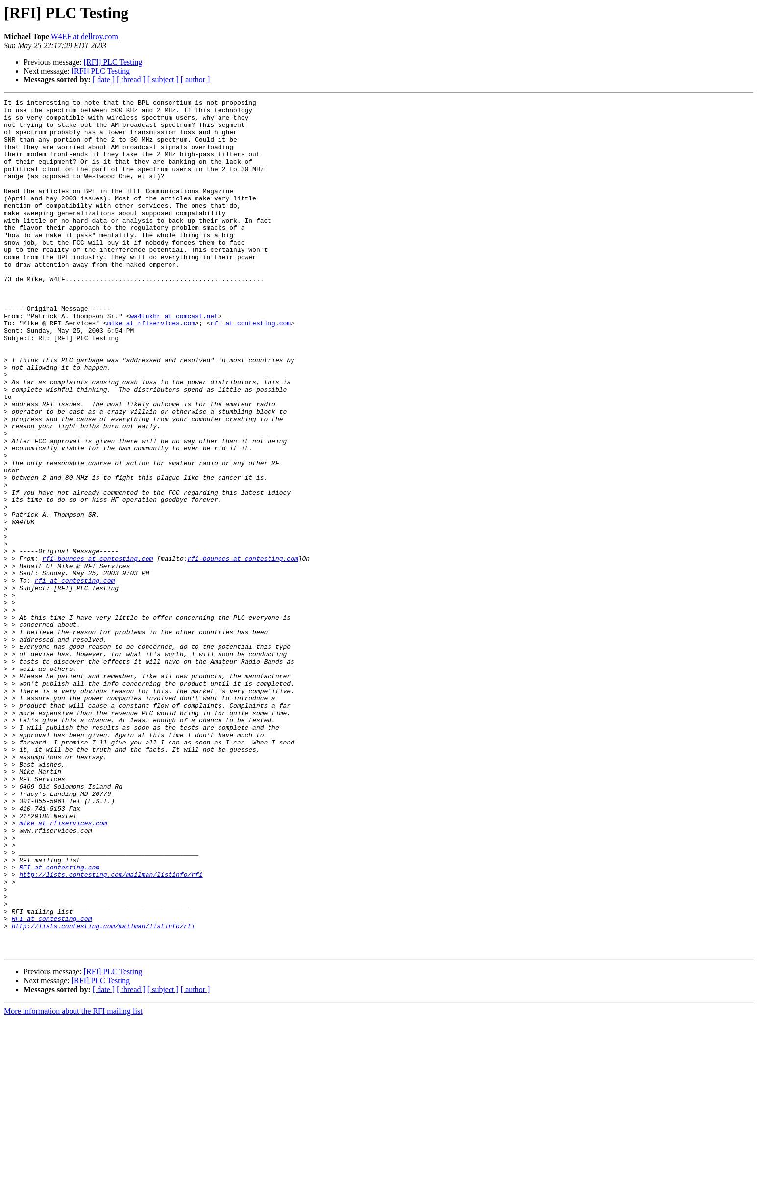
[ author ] (195, 79)
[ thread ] (131, 79)
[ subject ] (163, 79)
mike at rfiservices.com (151, 368)
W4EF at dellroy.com (84, 36)
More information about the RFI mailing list (73, 1181)
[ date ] (104, 79)
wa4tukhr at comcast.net (174, 359)
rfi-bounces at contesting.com (97, 650)
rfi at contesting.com (250, 368)
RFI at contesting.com (59, 1021)
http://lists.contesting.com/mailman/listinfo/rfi (110, 1030)
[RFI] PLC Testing (113, 62)
